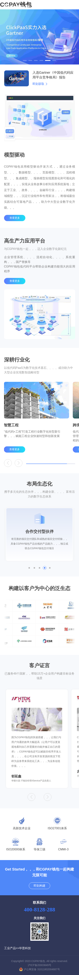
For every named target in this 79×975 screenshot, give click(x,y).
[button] (25, 60)
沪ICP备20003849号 (39, 965)
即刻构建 (39, 885)
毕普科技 (25, 948)
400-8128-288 (39, 909)
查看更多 (15, 225)
